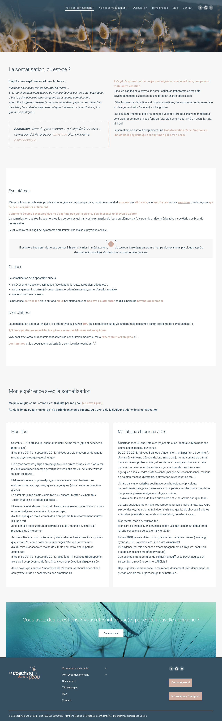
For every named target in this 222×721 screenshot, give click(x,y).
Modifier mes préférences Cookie (130, 716)
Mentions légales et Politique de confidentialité (88, 716)
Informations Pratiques (185, 696)
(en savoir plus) (92, 403)
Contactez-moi (180, 682)
